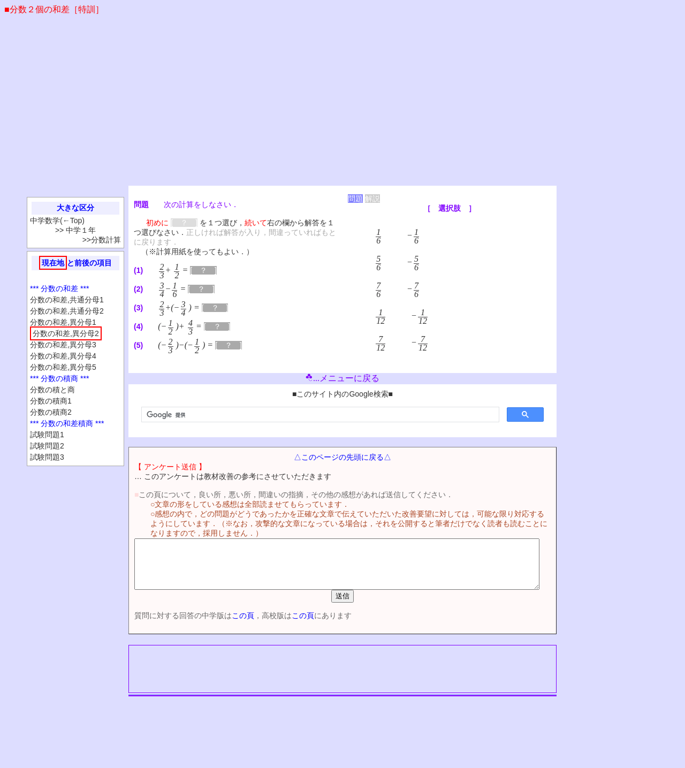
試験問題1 (47, 434)
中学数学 (45, 220)
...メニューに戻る (342, 378)
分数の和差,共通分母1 (67, 299)
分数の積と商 (52, 389)
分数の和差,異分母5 (63, 367)
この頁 (224, 625)
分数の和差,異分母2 (66, 333)
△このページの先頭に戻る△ (342, 457)
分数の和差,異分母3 (63, 344)
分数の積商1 (51, 401)
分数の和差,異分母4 (63, 356)
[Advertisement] (342, 105)
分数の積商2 (51, 412)
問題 (355, 198)
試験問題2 (47, 446)
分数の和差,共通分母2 (67, 311)
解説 (372, 198)
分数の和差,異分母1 (63, 322)
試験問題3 (47, 457)
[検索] (319, 415)
